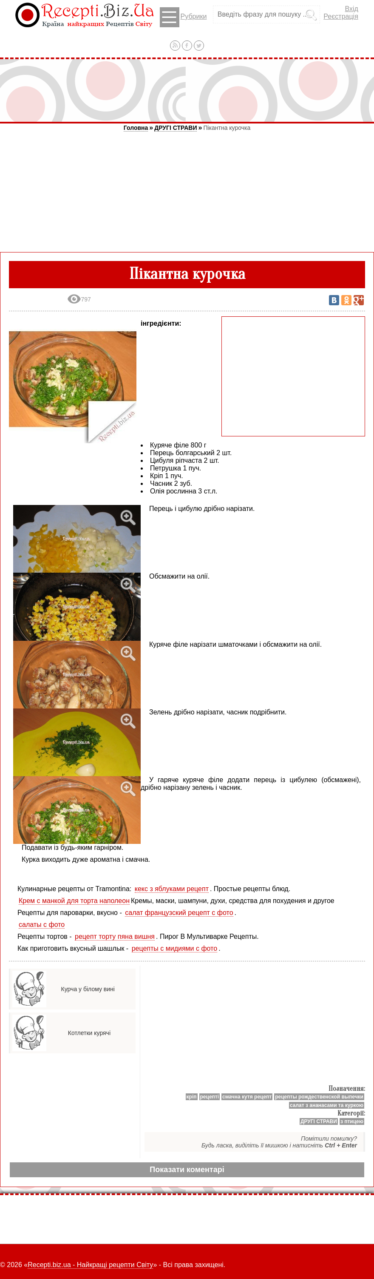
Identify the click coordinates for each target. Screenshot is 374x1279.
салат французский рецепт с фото (179, 912)
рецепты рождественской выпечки (319, 1097)
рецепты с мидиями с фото (175, 948)
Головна (136, 127)
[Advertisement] (187, 90)
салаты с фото (42, 924)
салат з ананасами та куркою (326, 1105)
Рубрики (183, 17)
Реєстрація (340, 16)
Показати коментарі (187, 1169)
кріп (192, 1097)
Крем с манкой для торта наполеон (74, 900)
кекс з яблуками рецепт (172, 888)
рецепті (209, 1097)
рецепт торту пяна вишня (115, 936)
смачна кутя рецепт (247, 1097)
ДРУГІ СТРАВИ (175, 127)
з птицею (351, 1121)
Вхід (351, 8)
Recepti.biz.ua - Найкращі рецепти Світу (90, 1264)
